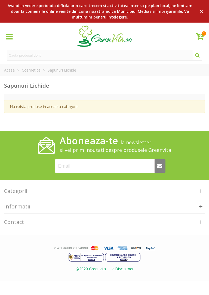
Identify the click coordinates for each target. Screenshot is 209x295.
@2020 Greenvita (91, 268)
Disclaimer (122, 268)
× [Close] (202, 11)
